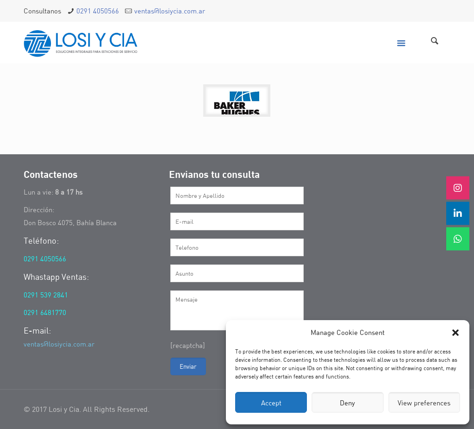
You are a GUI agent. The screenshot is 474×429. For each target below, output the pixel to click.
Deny (347, 402)
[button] (455, 332)
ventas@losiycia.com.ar (169, 10)
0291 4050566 (97, 10)
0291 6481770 (45, 312)
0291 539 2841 (46, 294)
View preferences (424, 402)
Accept (271, 402)
